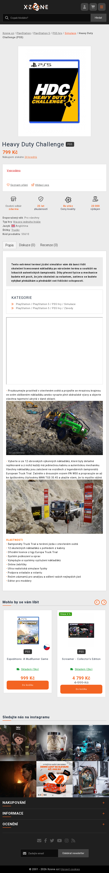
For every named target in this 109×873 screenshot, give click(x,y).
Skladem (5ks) (30, 669)
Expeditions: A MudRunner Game (27, 659)
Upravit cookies (70, 869)
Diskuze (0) (27, 245)
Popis (9, 245)
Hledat (98, 17)
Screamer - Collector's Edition (81, 659)
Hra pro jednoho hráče (27, 221)
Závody (68, 308)
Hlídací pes (40, 185)
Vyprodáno (14, 170)
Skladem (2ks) (84, 669)
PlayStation (23, 304)
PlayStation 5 (41, 304)
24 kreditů (31, 157)
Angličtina (19, 226)
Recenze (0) (49, 245)
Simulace (70, 304)
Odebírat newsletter (73, 853)
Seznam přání (17, 185)
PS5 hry (57, 304)
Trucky (15, 230)
